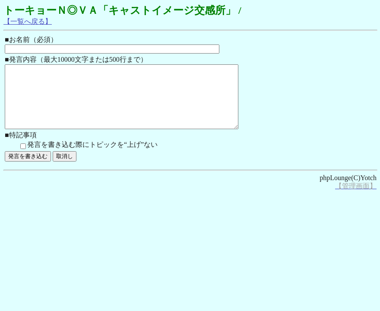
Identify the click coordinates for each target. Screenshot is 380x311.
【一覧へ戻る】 (27, 21)
